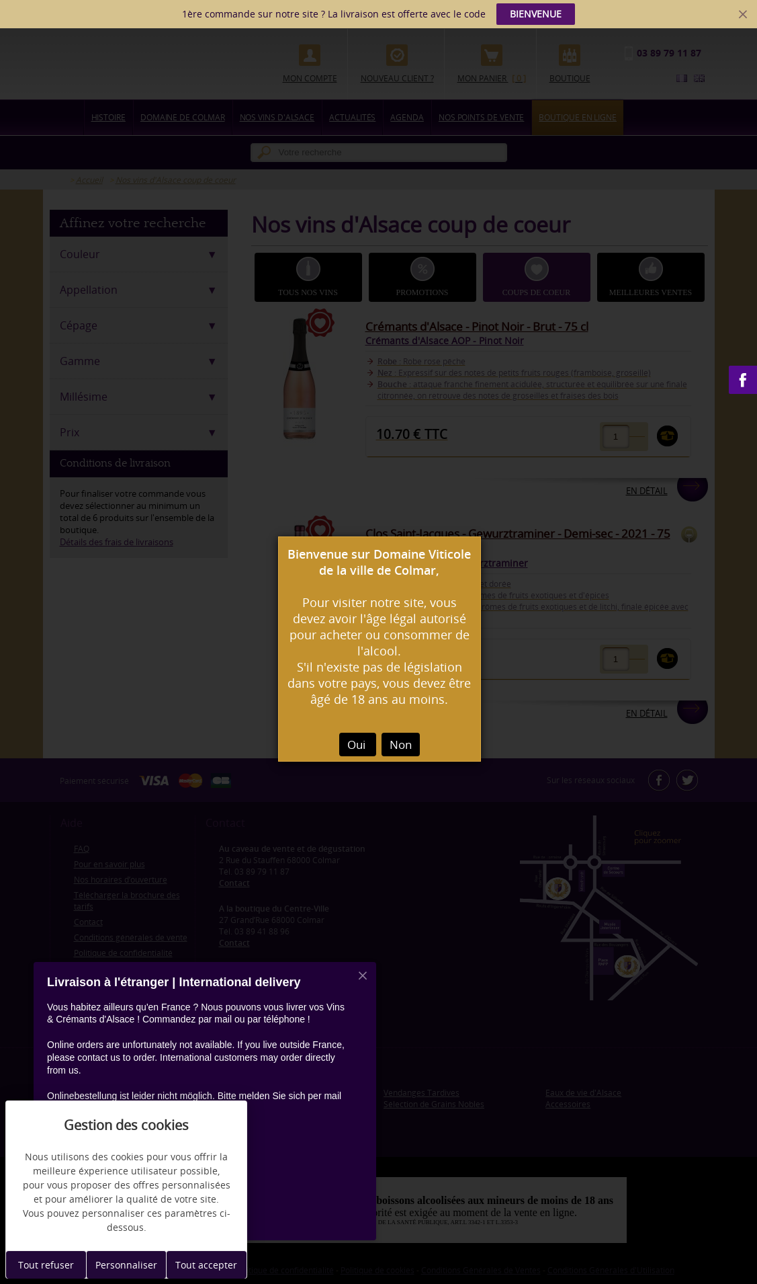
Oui (357, 744)
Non (401, 744)
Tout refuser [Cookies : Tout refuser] (46, 1264)
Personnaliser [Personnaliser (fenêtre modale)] (126, 1264)
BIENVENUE (536, 13)
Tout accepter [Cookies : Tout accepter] (206, 1264)
